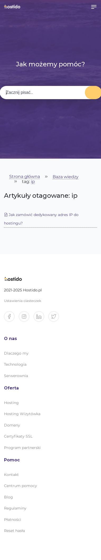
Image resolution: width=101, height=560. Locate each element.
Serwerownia (16, 375)
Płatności (12, 519)
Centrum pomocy (20, 485)
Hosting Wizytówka (22, 413)
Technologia (15, 364)
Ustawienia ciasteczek (22, 301)
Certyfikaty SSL (18, 436)
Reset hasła (14, 530)
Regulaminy (15, 508)
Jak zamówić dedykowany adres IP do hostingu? (41, 219)
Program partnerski (22, 447)
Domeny (12, 425)
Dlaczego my (16, 353)
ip (33, 182)
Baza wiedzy (66, 177)
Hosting (11, 402)
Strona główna (24, 177)
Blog (8, 497)
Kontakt (11, 474)
